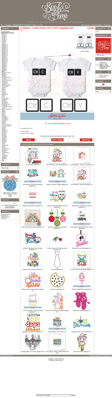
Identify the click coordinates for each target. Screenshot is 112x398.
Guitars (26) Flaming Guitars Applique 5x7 (32, 227)
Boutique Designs (6, 77)
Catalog (8, 25)
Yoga (3, 159)
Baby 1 (35, 25)
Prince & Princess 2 (6, 125)
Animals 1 (4, 34)
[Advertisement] (56, 378)
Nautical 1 (4, 116)
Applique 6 (4, 66)
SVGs (2, 161)
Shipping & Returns (6, 214)
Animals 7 (4, 41)
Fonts (3, 97)
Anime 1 (4, 42)
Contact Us (4, 218)
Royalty (4, 128)
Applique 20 (5, 58)
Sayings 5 (4, 136)
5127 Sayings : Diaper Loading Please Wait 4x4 (57, 352)
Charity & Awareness (7, 80)
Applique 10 (5, 45)
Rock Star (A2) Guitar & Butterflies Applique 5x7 (57, 311)
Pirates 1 (4, 123)
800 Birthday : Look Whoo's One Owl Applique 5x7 (82, 206)
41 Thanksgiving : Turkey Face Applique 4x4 (82, 164)
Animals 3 (4, 36)
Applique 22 (5, 60)
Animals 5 (4, 39)
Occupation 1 (5, 117)
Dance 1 (4, 88)
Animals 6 (4, 40)
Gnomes (4, 100)
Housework (4, 105)
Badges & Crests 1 (6, 72)
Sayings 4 (4, 135)
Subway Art (4, 150)
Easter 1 (4, 89)
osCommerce (59, 360)
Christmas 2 (5, 82)
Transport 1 (4, 154)
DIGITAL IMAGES (5, 31)
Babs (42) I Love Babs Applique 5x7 (81, 248)
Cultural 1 (4, 87)
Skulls (3, 144)
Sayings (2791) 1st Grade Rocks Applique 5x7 (32, 290)
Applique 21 (5, 59)
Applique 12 (5, 47)
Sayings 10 (4, 130)
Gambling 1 (4, 99)
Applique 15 (5, 51)
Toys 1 (3, 153)
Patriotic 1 (4, 121)
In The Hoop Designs (7, 106)
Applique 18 (5, 54)
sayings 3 (4, 134)
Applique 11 (5, 46)
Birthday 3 (4, 76)
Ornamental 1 (5, 119)
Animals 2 (4, 35)
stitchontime (61, 359)
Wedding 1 (4, 158)
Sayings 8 (4, 140)
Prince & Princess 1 (6, 124)
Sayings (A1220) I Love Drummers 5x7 (81, 331)
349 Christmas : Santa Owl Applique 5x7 (57, 164)
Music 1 (4, 113)
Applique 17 (5, 53)
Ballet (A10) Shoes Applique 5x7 (81, 310)
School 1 (4, 142)
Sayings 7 (4, 139)
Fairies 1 (4, 92)
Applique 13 (5, 48)
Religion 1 (4, 127)
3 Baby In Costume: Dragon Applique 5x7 (57, 184)
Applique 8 (4, 69)
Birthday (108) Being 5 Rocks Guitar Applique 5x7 (32, 249)
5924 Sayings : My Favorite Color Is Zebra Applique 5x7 (82, 227)
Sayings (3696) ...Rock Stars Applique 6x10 (32, 351)
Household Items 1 (6, 104)
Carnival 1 (4, 78)
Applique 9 (4, 70)
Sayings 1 (4, 129)
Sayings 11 (4, 132)
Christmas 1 (5, 81)
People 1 (4, 122)
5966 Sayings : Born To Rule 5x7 (57, 331)
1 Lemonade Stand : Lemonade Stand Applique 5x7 (32, 311)
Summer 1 (4, 151)
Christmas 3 (5, 83)
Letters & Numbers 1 (7, 109)
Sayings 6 (4, 138)
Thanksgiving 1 (5, 152)
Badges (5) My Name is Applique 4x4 (33, 205)
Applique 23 (5, 61)
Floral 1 (4, 95)
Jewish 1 (4, 107)
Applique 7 (4, 68)
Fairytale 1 (4, 93)
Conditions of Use (5, 217)
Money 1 (4, 112)
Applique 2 (4, 57)
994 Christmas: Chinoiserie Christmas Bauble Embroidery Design (10, 194)
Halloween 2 (5, 103)
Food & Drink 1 (5, 98)
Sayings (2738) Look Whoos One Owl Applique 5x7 (57, 206)
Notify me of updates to (105, 65)
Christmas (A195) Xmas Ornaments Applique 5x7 (57, 227)
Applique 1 (4, 43)
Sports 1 (4, 146)
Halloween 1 (5, 101)
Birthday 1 (4, 74)
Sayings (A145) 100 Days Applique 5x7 (32, 331)
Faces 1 (4, 90)
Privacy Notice (4, 215)
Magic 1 (4, 110)
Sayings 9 (4, 141)
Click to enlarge (85, 51)
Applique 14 (5, 49)
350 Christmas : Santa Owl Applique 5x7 (82, 184)
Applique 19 (5, 55)
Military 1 (4, 111)
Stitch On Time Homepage (103, 53)
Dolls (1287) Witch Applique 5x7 (81, 351)
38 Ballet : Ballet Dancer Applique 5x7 (82, 289)
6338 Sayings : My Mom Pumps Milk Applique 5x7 (32, 185)
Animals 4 (4, 37)
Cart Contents (97, 25)
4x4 (41, 25)
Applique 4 (4, 64)
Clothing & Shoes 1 (6, 84)
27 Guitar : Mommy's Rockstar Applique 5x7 (82, 269)
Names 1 (4, 115)
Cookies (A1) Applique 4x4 (57, 289)
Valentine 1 (4, 157)
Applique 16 (5, 52)
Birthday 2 (4, 75)
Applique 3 (4, 63)
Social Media (5, 145)
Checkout (107, 25)
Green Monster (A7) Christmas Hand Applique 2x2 (57, 249)
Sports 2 (4, 147)
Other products (100, 55)
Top (2, 25)
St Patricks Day (5, 148)
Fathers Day (5, 94)
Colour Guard (5, 86)
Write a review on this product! (104, 76)
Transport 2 (4, 156)
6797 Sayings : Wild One (32, 164)
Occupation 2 (5, 118)
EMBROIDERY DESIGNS (22, 25)
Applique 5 (4, 65)
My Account (85, 25)
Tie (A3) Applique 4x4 (57, 269)
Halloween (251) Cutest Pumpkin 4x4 (33, 269)
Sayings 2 (4, 133)
